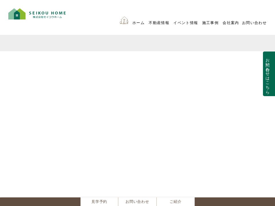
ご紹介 (175, 202)
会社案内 (231, 23)
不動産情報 (159, 23)
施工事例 (210, 23)
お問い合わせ (254, 23)
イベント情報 (185, 23)
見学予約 (99, 202)
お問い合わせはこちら (267, 74)
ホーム (138, 23)
